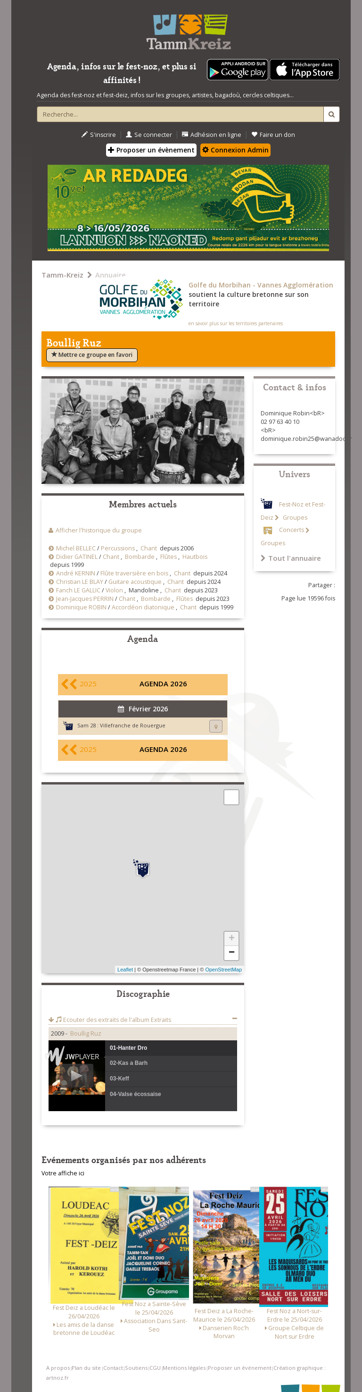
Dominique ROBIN (81, 607)
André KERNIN (75, 573)
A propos (58, 1367)
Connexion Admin (235, 149)
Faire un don (273, 135)
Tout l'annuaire (291, 558)
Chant (148, 548)
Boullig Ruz (85, 1033)
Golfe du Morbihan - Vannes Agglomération (261, 284)
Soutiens (136, 1367)
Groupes (294, 518)
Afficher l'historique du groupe (99, 530)
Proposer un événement (240, 1367)
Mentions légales (184, 1367)
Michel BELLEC (76, 548)
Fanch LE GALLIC (78, 590)
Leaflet (125, 969)
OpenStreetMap (223, 969)
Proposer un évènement (151, 149)
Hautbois (194, 557)
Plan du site (86, 1367)
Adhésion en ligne (211, 135)
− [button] (232, 953)
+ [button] (232, 939)
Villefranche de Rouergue (132, 725)
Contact (113, 1367)
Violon (114, 590)
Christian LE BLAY (79, 582)
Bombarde (140, 557)
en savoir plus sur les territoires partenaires (236, 323)
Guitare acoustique (135, 582)
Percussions (118, 548)
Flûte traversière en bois (134, 573)
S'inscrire (99, 135)
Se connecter (149, 135)
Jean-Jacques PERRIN (85, 599)
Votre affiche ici (62, 1173)
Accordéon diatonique (143, 607)
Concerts (291, 530)
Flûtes (168, 557)
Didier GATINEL (77, 557)
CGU (155, 1367)
